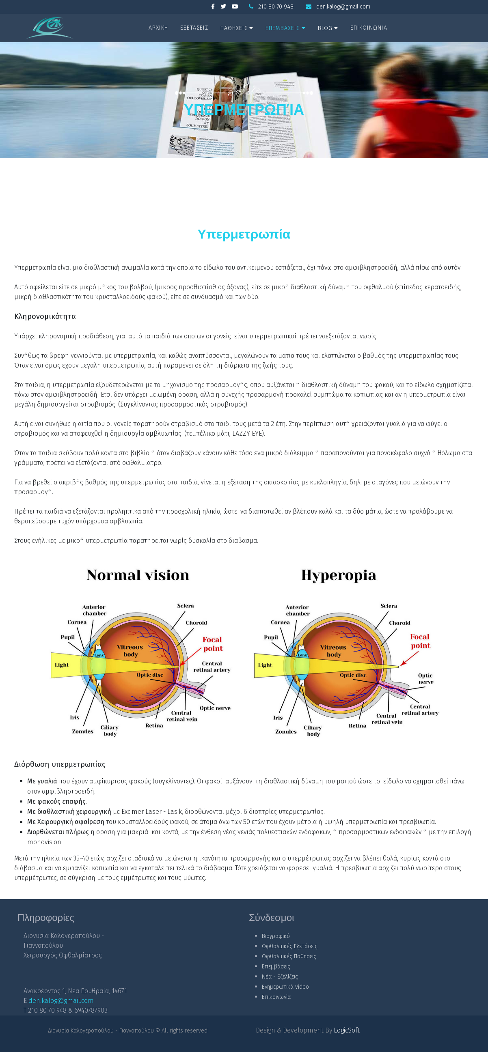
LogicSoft (347, 1030)
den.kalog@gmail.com (343, 6)
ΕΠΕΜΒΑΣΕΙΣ (283, 28)
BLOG (325, 28)
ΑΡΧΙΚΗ (158, 27)
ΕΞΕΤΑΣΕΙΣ (194, 27)
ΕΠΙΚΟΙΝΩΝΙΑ (368, 27)
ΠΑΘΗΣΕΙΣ (234, 28)
